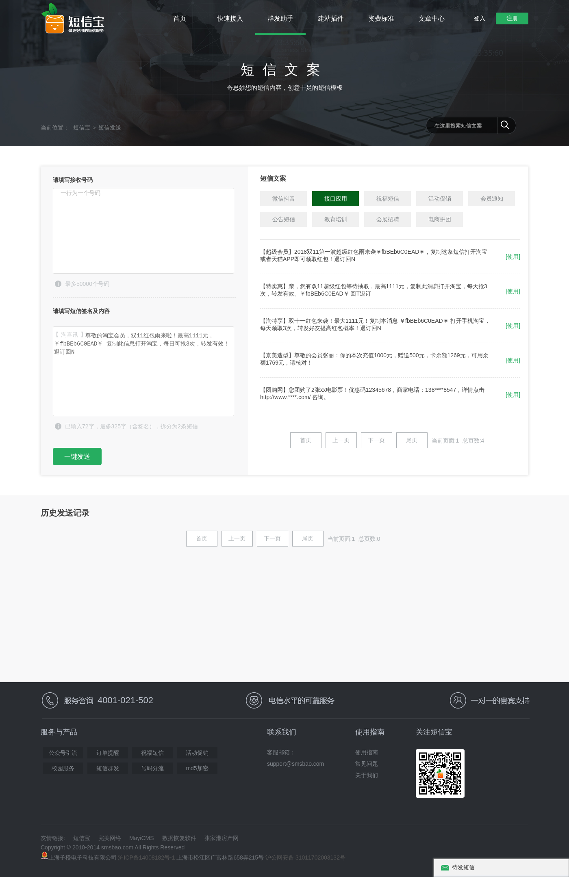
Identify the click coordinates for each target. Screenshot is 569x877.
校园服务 (63, 768)
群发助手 (280, 18)
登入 (479, 18)
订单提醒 (107, 753)
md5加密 (197, 768)
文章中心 (432, 18)
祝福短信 (152, 753)
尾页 (411, 440)
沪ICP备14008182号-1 (146, 857)
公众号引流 (63, 753)
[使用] (513, 256)
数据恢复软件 (179, 838)
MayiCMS (141, 838)
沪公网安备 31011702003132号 (305, 857)
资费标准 (381, 18)
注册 (512, 18)
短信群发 (107, 768)
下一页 (376, 440)
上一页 (341, 440)
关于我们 (366, 775)
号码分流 (152, 768)
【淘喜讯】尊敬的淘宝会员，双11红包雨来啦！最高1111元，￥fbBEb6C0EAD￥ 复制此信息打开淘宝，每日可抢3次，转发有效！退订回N (143, 371)
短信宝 (81, 127)
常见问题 (366, 763)
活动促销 (197, 753)
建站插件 (331, 18)
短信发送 (109, 127)
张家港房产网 (221, 838)
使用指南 (366, 752)
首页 (179, 18)
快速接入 (230, 18)
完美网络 (109, 838)
